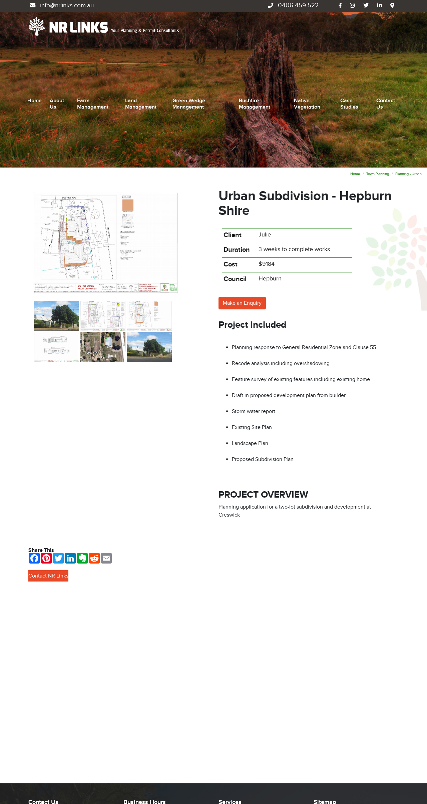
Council (235, 171)
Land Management (140, 49)
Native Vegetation (307, 49)
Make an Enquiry (242, 195)
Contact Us (385, 49)
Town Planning (377, 66)
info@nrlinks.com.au (61, 5)
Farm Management (92, 49)
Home (34, 46)
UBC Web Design (59, 785)
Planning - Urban (408, 66)
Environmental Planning (246, 745)
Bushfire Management (254, 49)
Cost (231, 157)
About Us (57, 49)
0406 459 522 (292, 5)
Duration (237, 142)
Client (233, 127)
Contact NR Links (48, 468)
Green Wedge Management (188, 49)
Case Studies (349, 49)
